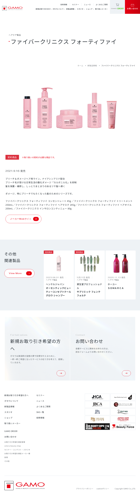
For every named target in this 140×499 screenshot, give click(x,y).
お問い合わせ (10, 436)
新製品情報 (71, 9)
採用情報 (63, 4)
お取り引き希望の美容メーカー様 (17, 453)
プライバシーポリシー (84, 488)
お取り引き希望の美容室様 (14, 442)
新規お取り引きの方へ (44, 9)
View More (20, 273)
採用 (6, 457)
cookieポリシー (103, 488)
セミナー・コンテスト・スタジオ (17, 449)
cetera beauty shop (12, 446)
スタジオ (81, 9)
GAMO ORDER (11, 431)
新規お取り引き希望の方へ (16, 395)
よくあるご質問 (102, 4)
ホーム (80, 65)
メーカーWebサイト (24, 219)
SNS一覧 (40, 412)
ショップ (90, 9)
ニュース (87, 4)
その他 (7, 461)
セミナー (75, 4)
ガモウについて (59, 9)
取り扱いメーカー (101, 9)
